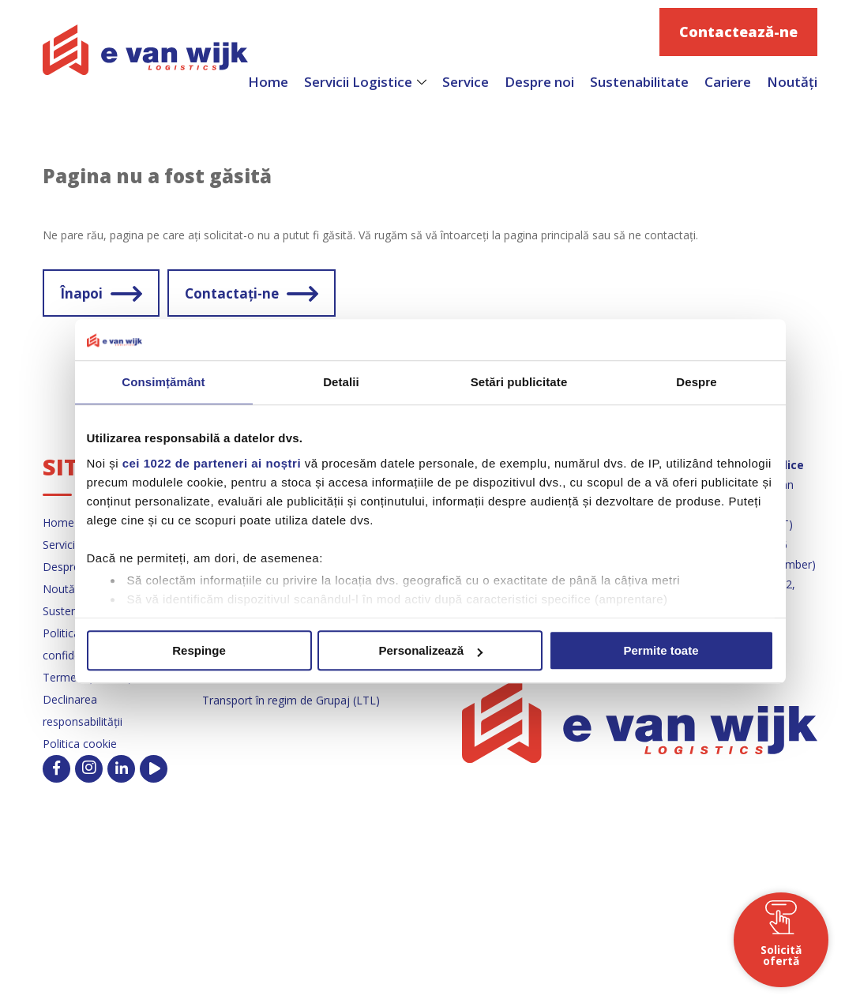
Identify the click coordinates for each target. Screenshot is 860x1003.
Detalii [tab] (341, 382)
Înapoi (81, 293)
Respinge (199, 651)
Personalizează (430, 651)
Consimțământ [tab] (163, 382)
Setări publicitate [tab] (519, 382)
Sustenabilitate (639, 82)
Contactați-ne (232, 293)
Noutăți (792, 82)
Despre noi (539, 82)
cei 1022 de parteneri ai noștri (211, 463)
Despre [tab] (696, 382)
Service (465, 82)
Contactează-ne (738, 31)
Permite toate (660, 651)
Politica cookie (80, 743)
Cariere (727, 82)
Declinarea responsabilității (82, 710)
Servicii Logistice (358, 82)
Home (268, 82)
